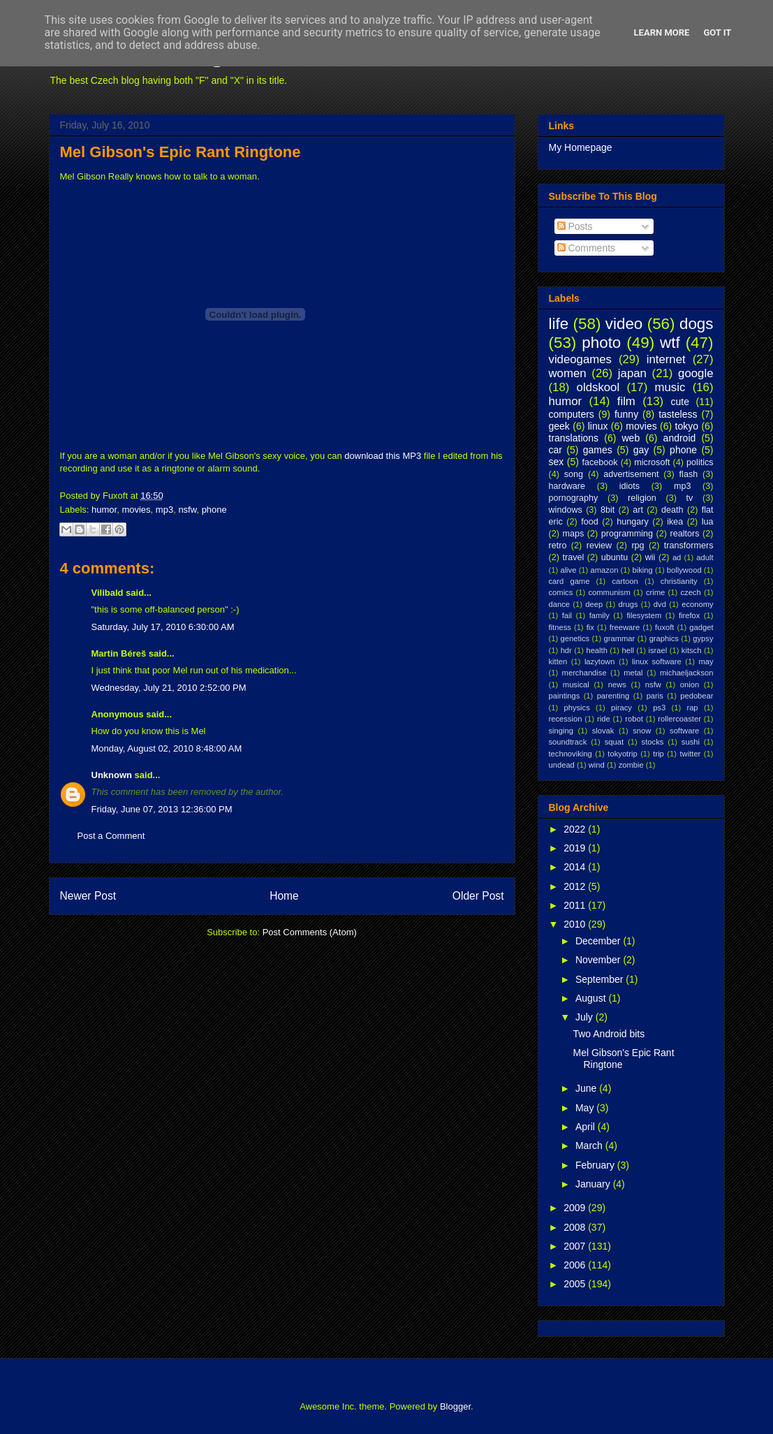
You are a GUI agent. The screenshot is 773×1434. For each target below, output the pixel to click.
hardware (567, 486)
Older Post (478, 896)
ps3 (659, 707)
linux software (657, 661)
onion (689, 684)
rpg (637, 545)
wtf (670, 342)
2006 (576, 1265)
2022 (576, 829)
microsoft (652, 462)
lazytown (599, 661)
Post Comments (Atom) (310, 932)
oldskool (598, 387)
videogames (580, 359)
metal (633, 672)
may (705, 661)
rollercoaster (679, 719)
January (594, 1184)
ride (603, 719)
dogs (696, 323)
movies (136, 509)
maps (573, 534)
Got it (717, 32)
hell (627, 650)
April (586, 1126)
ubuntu (614, 557)
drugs (628, 604)
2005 (576, 1283)
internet (666, 359)
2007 (576, 1246)
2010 (576, 924)
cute (680, 401)
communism (609, 592)
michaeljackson (686, 672)
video (624, 323)
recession (565, 719)
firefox (689, 615)
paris (655, 696)
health (596, 650)
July (585, 1017)
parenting (613, 696)
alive (568, 570)
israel (658, 650)
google (695, 373)
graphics (664, 638)
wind (597, 765)
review (599, 545)
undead (562, 765)
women (568, 373)
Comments (586, 248)
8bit (607, 510)
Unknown (112, 775)
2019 (576, 848)
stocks (653, 742)
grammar (619, 638)
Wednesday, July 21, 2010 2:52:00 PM (168, 687)
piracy (621, 707)
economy (697, 604)
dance (559, 604)
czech (690, 592)
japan (632, 373)
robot (634, 719)
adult (704, 557)
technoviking (570, 753)
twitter (690, 753)
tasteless (677, 414)
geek (559, 426)
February (596, 1165)
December (599, 940)
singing (561, 730)
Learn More (662, 32)
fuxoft (664, 627)
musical (576, 684)
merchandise (584, 672)
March (590, 1145)
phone (214, 509)
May (585, 1107)
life (559, 323)
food (589, 522)
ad (676, 557)
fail (567, 615)
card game (569, 581)
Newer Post (88, 896)
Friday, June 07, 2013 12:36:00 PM (162, 809)
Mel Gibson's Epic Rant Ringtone (180, 152)
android (679, 438)
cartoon (625, 581)
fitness (560, 627)
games (597, 449)
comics (561, 592)
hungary (633, 522)
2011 (576, 905)
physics (576, 707)
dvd (660, 604)
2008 (576, 1227)
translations (574, 438)
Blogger (455, 1406)
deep (594, 604)
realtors (685, 534)
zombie (631, 765)
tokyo (686, 426)
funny (626, 414)
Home (284, 896)
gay (641, 449)
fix (590, 627)
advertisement (630, 474)
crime (655, 592)
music (670, 387)
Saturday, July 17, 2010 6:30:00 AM (163, 627)
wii (650, 557)
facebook (599, 462)
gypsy (703, 638)
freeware (625, 627)
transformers (689, 545)
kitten (558, 661)
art (638, 510)
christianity (679, 581)
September (600, 979)
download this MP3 (382, 456)
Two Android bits (609, 1033)
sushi (691, 742)
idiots (629, 486)
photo (601, 342)
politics (700, 462)
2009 (576, 1207)
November (599, 959)
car (555, 449)
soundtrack (568, 742)
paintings (564, 696)
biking (642, 570)
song (573, 474)
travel (573, 557)
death (672, 510)
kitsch (692, 650)
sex (556, 461)
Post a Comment (111, 836)
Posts (575, 226)
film (626, 401)
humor (104, 509)
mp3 (164, 509)
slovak (603, 730)
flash (688, 474)
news (617, 684)
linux (598, 426)
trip (658, 753)
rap (692, 707)
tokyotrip (622, 753)
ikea (675, 522)
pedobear (696, 696)
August (591, 998)
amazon (605, 570)
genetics (575, 638)
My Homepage (580, 147)
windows (565, 510)
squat (614, 742)
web (631, 438)
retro (558, 545)
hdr (566, 650)
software (684, 730)
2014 (576, 866)
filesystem (644, 615)
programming (627, 534)
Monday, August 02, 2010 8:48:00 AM (166, 748)
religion (642, 498)
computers (571, 414)
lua (708, 522)
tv (689, 498)
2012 (576, 886)
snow (642, 730)
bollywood (684, 570)
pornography (573, 498)
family (599, 615)
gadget (701, 627)
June (587, 1088)
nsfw (187, 509)
